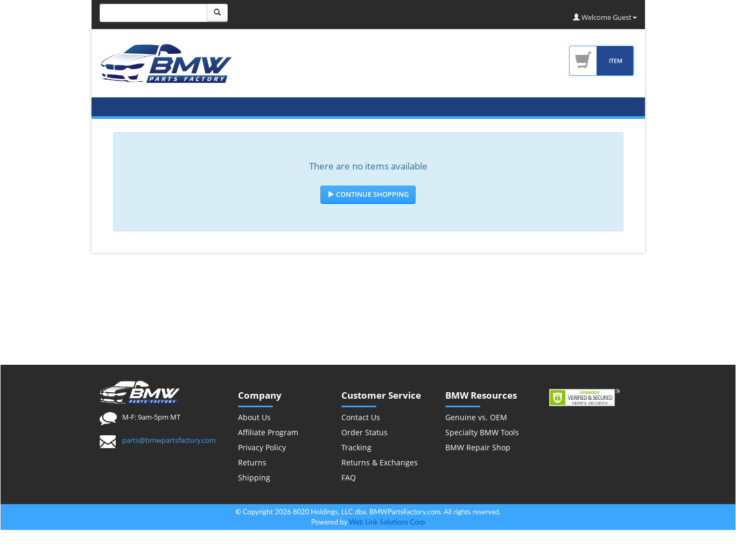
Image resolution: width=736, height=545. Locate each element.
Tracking (356, 447)
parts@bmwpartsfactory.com (169, 440)
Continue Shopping (368, 194)
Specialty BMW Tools (482, 432)
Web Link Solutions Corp (387, 522)
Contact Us (360, 417)
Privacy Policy (262, 447)
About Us (254, 417)
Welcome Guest (605, 17)
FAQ (348, 477)
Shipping (254, 477)
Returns (252, 462)
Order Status (364, 432)
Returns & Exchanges (379, 462)
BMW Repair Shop (477, 447)
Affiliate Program (268, 432)
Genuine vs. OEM (476, 417)
